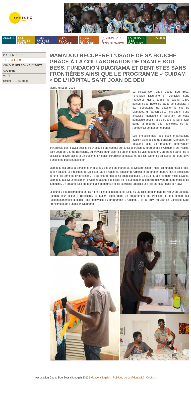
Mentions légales (101, 377)
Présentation (13, 55)
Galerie (9, 70)
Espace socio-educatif (65, 40)
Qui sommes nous (24, 40)
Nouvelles (13, 60)
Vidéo (7, 76)
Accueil (9, 38)
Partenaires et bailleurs (136, 40)
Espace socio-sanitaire (87, 40)
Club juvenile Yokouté (43, 40)
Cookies (151, 377)
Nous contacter (15, 81)
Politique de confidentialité (128, 377)
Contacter (157, 38)
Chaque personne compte (23, 65)
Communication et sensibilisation (113, 40)
